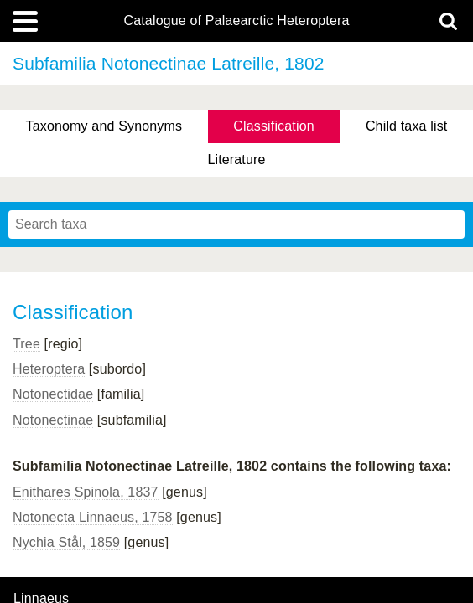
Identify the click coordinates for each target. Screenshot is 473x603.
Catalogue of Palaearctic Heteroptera (236, 21)
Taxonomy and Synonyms (104, 126)
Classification (273, 126)
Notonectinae (53, 420)
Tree (26, 344)
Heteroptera (49, 369)
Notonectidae (53, 394)
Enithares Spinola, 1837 (86, 492)
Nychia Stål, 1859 (66, 542)
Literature (236, 159)
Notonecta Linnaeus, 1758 (93, 517)
